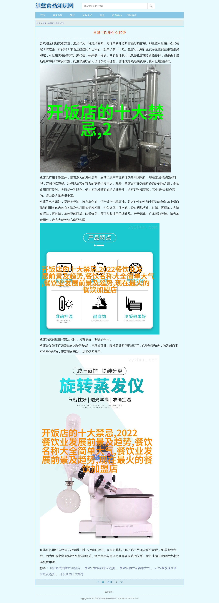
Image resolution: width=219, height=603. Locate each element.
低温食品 (117, 15)
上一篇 (100, 582)
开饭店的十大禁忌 (72, 574)
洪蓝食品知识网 (54, 5)
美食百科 (57, 15)
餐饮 (72, 15)
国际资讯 (132, 15)
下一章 (119, 582)
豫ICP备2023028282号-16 (128, 598)
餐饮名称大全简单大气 (135, 568)
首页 (42, 15)
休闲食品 (87, 15)
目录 (109, 582)
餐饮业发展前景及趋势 (100, 568)
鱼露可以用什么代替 (56, 23)
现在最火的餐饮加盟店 (65, 568)
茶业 (102, 15)
